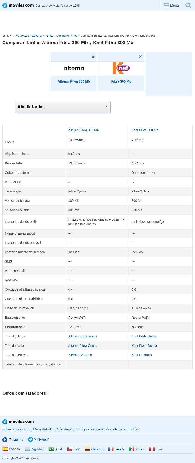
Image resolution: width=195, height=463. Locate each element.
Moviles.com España (29, 35)
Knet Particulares (143, 336)
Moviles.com (18, 421)
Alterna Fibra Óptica (83, 345)
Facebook (12, 439)
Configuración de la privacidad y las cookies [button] (107, 429)
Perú (155, 449)
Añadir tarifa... (63, 107)
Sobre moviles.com (16, 429)
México (136, 449)
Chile (73, 449)
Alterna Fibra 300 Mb (74, 81)
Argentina (34, 449)
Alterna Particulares (82, 336)
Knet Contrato (141, 355)
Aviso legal (64, 429)
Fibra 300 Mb (121, 81)
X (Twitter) (38, 439)
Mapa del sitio (43, 429)
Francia (116, 449)
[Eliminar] (86, 57)
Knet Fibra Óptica (144, 345)
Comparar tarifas (66, 35)
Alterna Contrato (80, 355)
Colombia (94, 449)
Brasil (55, 449)
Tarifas (49, 35)
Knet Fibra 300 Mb (144, 130)
